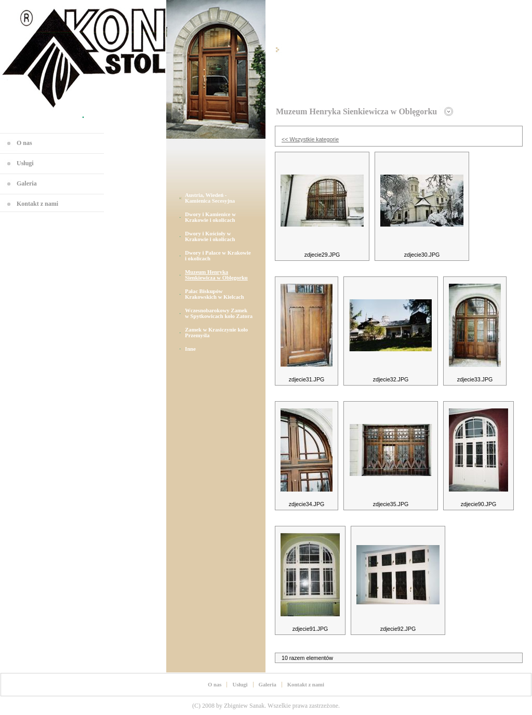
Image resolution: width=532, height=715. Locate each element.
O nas (24, 143)
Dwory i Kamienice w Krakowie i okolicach (210, 217)
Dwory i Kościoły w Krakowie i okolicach (210, 236)
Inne (190, 349)
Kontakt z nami (37, 203)
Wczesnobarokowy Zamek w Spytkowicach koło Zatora (218, 313)
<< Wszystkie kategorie (310, 139)
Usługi (25, 163)
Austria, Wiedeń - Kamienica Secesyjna (210, 198)
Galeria (27, 183)
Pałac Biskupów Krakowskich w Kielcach (214, 294)
